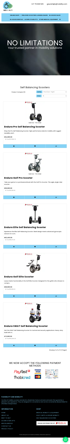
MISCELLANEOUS (7, 423)
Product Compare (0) (18, 92)
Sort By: (39, 92)
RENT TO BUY (6, 418)
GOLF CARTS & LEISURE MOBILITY (47, 415)
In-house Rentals (16, 19)
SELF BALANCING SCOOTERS (46, 418)
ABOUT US (5, 415)
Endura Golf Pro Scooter (18, 177)
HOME (3, 413)
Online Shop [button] (15, 15)
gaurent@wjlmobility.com (57, 4)
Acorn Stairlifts (31, 19)
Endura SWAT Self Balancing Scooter (26, 326)
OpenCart (48, 434)
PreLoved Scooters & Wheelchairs (35, 15)
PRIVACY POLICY (7, 429)
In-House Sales (55, 15)
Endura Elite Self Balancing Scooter (25, 227)
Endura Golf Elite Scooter (19, 276)
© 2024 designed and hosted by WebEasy (29, 434)
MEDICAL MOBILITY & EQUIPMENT (47, 413)
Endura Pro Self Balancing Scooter (24, 126)
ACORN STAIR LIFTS (8, 421)
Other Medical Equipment (48, 19)
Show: (39, 96)
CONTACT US (6, 426)
